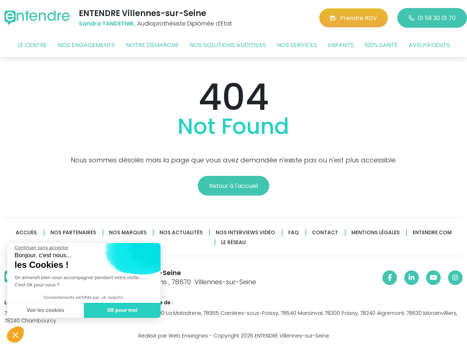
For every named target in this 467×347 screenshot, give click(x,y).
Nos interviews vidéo (245, 233)
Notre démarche (152, 45)
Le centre (32, 45)
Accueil (26, 233)
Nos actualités (180, 233)
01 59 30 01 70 (432, 18)
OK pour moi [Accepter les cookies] (120, 310)
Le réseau (233, 242)
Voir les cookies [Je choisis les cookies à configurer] (43, 310)
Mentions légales (375, 233)
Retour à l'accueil (233, 186)
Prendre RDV (353, 18)
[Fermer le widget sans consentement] (39, 247)
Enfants (341, 45)
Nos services (297, 45)
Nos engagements (86, 45)
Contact (325, 233)
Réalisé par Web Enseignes (173, 335)
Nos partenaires (73, 233)
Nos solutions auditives (228, 45)
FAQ (293, 233)
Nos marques (127, 233)
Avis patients (429, 45)
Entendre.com (432, 233)
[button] (15, 334)
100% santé (381, 45)
